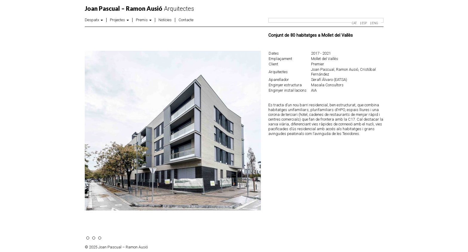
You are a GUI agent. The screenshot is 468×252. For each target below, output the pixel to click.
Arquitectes (139, 8)
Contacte (185, 20)
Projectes (119, 20)
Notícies (165, 20)
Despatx (94, 20)
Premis (144, 20)
